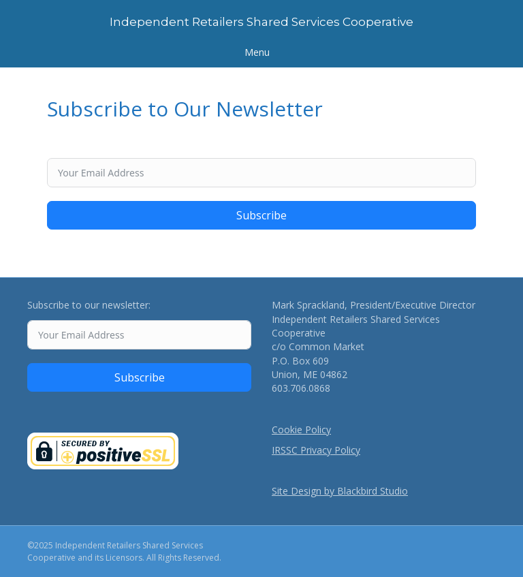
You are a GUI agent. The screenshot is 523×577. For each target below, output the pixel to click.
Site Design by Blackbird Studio (340, 490)
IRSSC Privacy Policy (316, 449)
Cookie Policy (301, 429)
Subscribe (261, 215)
